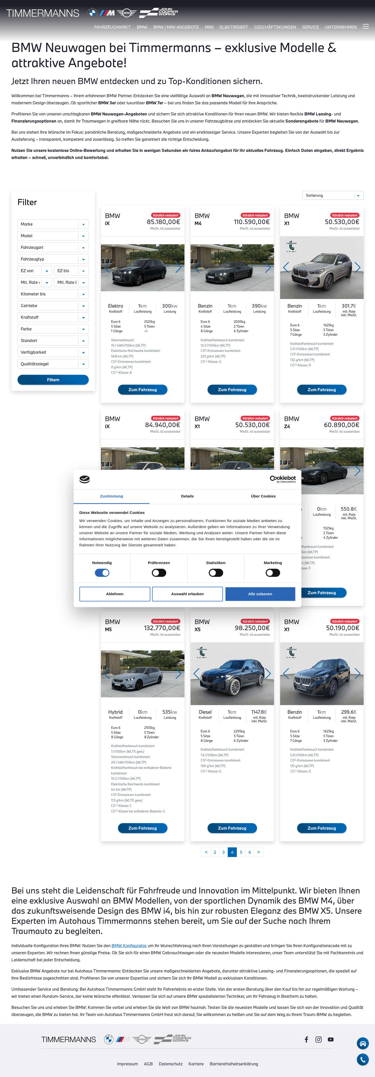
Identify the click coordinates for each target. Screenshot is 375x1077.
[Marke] (53, 224)
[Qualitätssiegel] (53, 364)
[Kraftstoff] (53, 317)
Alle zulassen (260, 594)
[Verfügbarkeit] (53, 352)
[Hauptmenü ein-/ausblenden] (366, 26)
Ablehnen (114, 594)
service (310, 27)
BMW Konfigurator (129, 945)
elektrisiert (234, 27)
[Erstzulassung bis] (71, 270)
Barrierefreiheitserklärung (234, 1063)
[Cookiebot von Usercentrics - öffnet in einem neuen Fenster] (274, 479)
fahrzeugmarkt (112, 27)
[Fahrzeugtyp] (53, 259)
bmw (142, 27)
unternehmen (341, 27)
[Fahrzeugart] (53, 247)
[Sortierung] (333, 195)
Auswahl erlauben (187, 594)
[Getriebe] (53, 305)
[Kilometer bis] (53, 294)
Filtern (53, 379)
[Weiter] (258, 852)
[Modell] (53, 236)
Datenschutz (170, 1063)
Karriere (196, 1063)
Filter (27, 202)
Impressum (127, 1063)
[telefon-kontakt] (363, 1059)
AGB (148, 1063)
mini (209, 27)
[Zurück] (206, 852)
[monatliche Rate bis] (71, 282)
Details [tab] (187, 496)
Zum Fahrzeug (143, 389)
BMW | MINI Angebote (176, 27)
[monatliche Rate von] (34, 282)
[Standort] (53, 340)
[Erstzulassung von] (34, 270)
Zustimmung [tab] (111, 496)
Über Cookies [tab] (263, 496)
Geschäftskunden (275, 27)
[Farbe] (53, 329)
